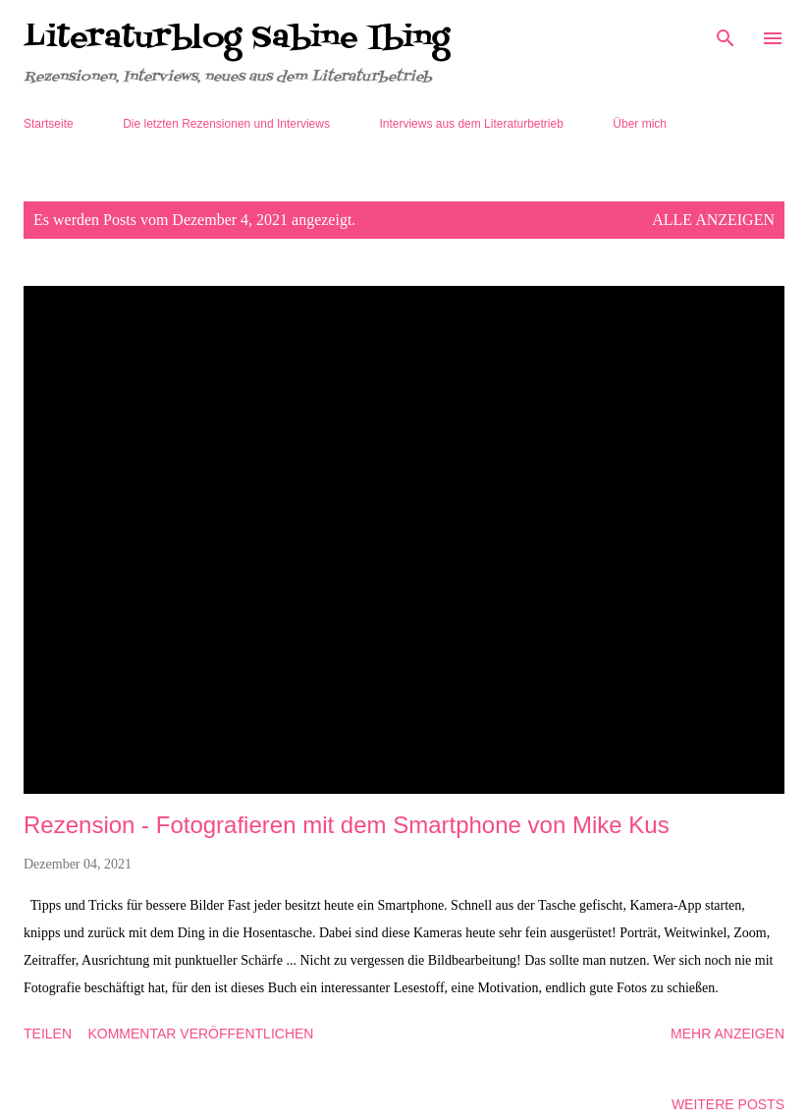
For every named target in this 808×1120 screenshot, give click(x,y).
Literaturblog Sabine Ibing (237, 38)
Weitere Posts (728, 1104)
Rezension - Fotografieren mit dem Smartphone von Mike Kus (347, 825)
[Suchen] (725, 35)
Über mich (640, 124)
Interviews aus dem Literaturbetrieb (471, 124)
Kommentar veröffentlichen (200, 1033)
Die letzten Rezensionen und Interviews (226, 124)
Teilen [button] (48, 1033)
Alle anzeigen (713, 219)
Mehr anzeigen (727, 1033)
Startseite (49, 124)
